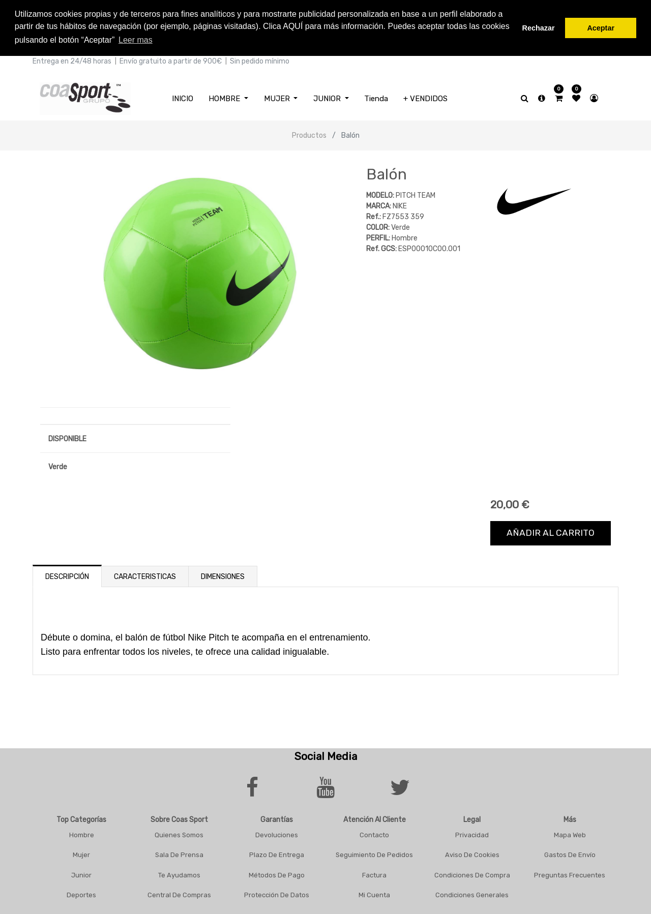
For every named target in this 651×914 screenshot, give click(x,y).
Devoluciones (276, 833)
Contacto (374, 833)
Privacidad (472, 833)
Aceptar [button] (600, 28)
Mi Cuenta (374, 893)
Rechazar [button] (538, 28)
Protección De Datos (276, 893)
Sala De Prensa (179, 853)
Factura (374, 873)
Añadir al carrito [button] (551, 531)
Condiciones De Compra (472, 873)
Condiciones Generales (472, 893)
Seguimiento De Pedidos (374, 853)
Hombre (81, 833)
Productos (309, 134)
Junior (81, 873)
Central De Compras (179, 893)
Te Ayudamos (179, 873)
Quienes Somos (179, 833)
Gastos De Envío (570, 853)
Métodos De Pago (277, 873)
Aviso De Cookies (472, 853)
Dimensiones (223, 574)
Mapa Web (570, 833)
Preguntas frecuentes (569, 873)
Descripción (67, 574)
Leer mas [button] (136, 40)
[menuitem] (182, 97)
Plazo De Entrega (276, 853)
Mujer (81, 853)
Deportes (81, 893)
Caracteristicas (145, 574)
